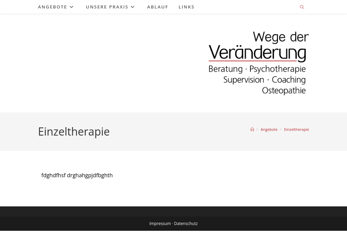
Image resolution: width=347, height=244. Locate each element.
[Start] (252, 129)
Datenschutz (186, 237)
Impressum (160, 237)
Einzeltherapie (296, 129)
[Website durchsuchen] (302, 7)
